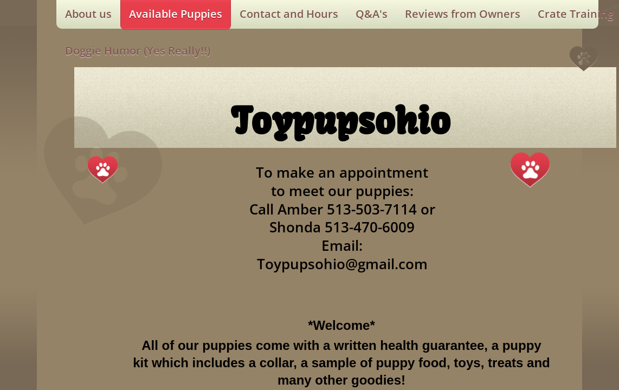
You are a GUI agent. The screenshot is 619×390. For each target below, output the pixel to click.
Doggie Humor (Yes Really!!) (137, 50)
